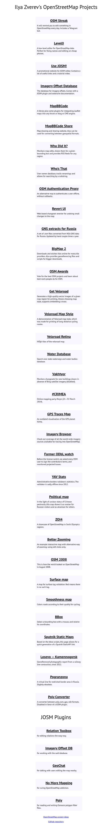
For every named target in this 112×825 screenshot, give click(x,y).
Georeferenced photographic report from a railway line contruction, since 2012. (59, 660)
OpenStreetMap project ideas (56, 817)
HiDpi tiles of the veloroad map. (59, 338)
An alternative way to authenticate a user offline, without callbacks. (59, 192)
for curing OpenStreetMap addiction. (59, 785)
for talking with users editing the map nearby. (59, 767)
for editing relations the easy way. (59, 732)
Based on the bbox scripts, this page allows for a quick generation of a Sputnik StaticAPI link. (59, 640)
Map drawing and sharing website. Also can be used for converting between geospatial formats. (59, 129)
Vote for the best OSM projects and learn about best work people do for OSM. (59, 274)
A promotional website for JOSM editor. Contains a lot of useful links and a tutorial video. (59, 69)
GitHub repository (56, 821)
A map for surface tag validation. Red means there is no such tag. (59, 582)
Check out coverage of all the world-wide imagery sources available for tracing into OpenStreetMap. (59, 437)
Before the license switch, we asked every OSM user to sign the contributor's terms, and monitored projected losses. (59, 459)
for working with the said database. (59, 750)
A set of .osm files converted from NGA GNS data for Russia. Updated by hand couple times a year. (59, 232)
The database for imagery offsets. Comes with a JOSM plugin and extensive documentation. (59, 89)
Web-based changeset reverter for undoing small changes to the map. (59, 212)
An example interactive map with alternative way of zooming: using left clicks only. (59, 542)
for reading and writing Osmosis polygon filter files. (59, 803)
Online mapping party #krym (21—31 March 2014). (59, 397)
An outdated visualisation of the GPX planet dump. (59, 417)
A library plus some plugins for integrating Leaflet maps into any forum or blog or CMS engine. (59, 109)
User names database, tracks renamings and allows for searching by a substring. (59, 172)
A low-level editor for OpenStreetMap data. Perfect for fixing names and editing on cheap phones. (59, 48)
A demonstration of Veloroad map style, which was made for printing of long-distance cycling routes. (59, 319)
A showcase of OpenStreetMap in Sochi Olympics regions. (59, 522)
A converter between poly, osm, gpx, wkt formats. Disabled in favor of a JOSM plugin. (59, 700)
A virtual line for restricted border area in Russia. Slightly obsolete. (59, 680)
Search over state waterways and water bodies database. (59, 357)
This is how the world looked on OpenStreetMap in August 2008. (59, 562)
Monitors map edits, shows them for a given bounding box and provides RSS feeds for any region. (59, 150)
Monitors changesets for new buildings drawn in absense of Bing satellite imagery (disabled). (59, 377)
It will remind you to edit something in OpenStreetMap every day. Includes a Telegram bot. (59, 25)
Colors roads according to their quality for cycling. (59, 601)
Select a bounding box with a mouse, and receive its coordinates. (59, 620)
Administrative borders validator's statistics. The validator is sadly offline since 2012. (59, 480)
